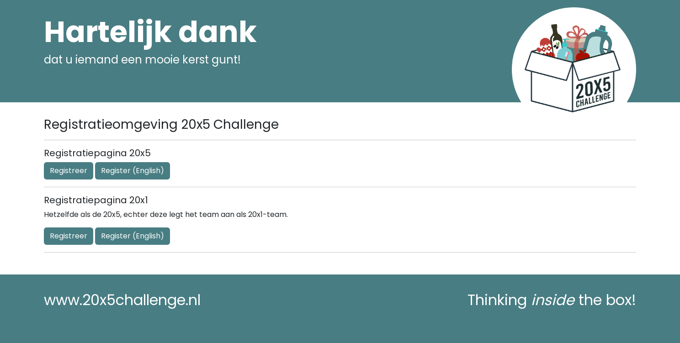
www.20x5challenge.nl (122, 300)
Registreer (68, 170)
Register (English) (132, 170)
